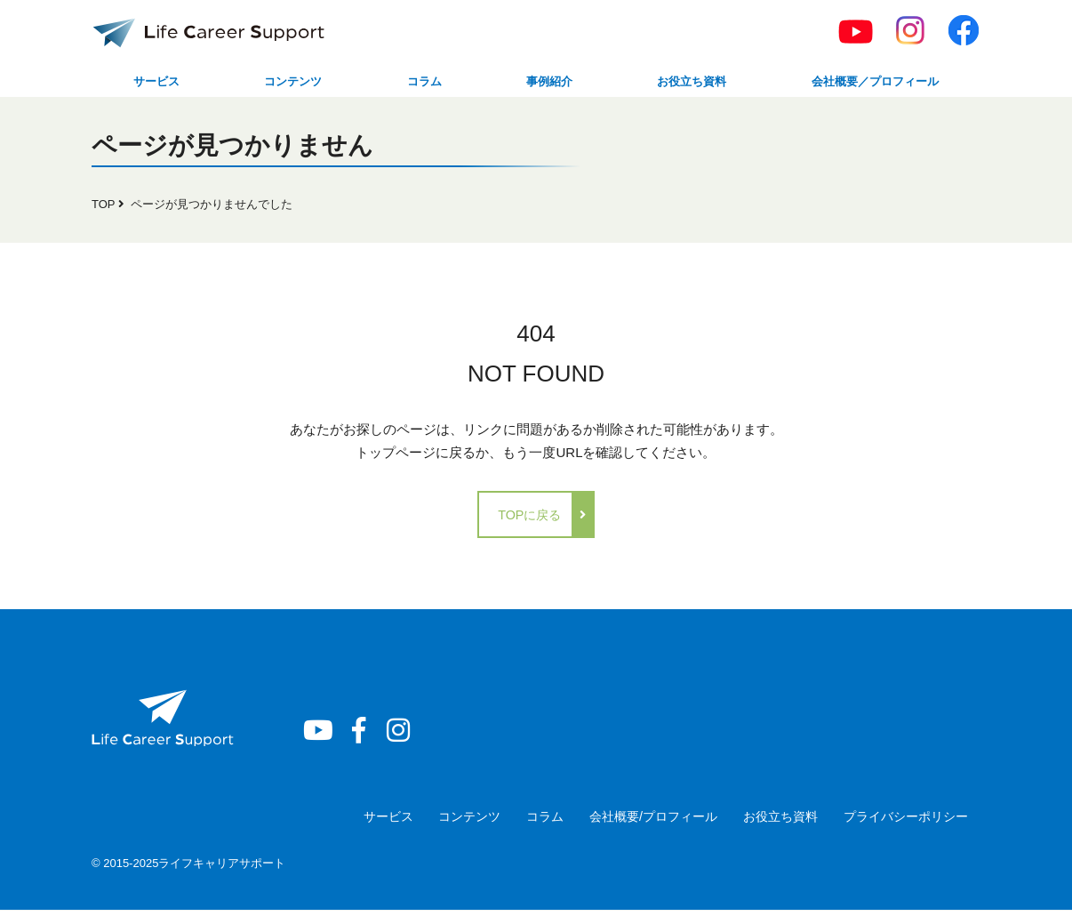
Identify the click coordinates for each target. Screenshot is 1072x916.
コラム (416, 83)
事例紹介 (535, 83)
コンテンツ (288, 83)
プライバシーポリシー (900, 822)
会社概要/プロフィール (632, 822)
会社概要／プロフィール (867, 83)
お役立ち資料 (676, 83)
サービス (154, 83)
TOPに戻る (530, 519)
